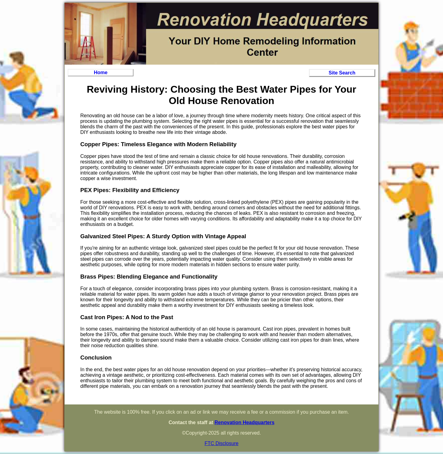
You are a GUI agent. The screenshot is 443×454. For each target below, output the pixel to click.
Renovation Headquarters (244, 422)
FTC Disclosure (221, 443)
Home (100, 72)
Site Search (342, 72)
